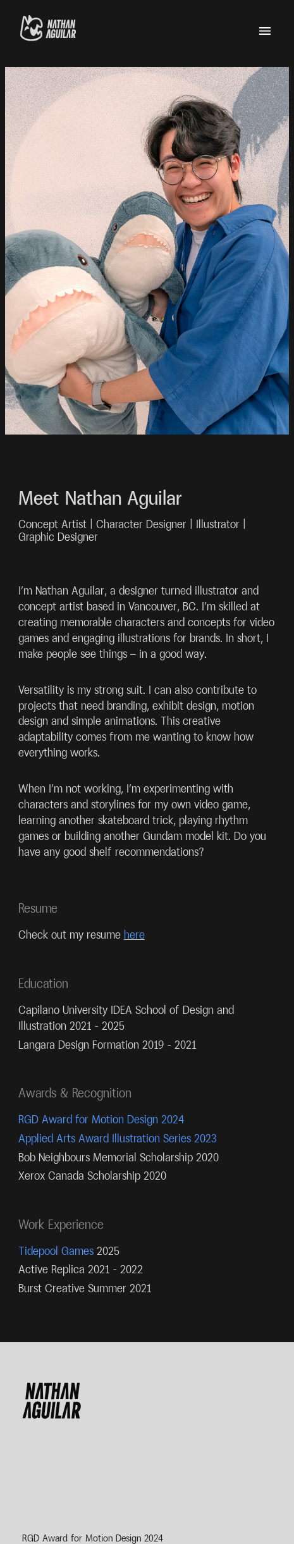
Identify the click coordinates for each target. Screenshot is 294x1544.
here (134, 934)
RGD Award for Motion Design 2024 (101, 1119)
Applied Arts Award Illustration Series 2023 (117, 1138)
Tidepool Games (56, 1251)
